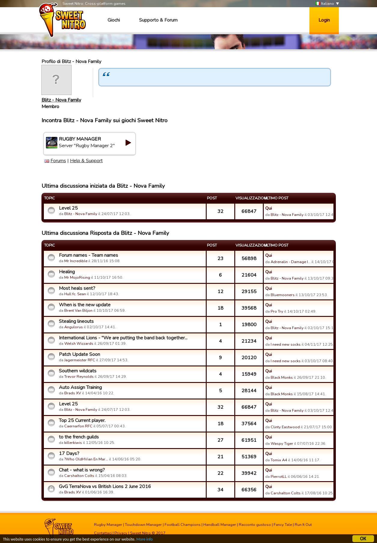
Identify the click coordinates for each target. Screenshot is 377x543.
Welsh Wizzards (78, 343)
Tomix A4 (279, 460)
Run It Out (303, 524)
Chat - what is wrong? (82, 470)
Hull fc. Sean (75, 294)
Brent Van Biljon (78, 310)
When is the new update (85, 305)
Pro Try (277, 311)
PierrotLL (279, 476)
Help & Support (86, 160)
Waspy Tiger (282, 443)
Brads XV (72, 393)
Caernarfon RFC (78, 426)
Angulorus (73, 327)
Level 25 (68, 208)
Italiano (324, 4)
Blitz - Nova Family (61, 100)
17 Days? (69, 453)
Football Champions (183, 524)
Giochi (114, 20)
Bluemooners (283, 295)
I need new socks (286, 344)
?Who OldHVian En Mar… (86, 459)
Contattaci (103, 533)
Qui (268, 208)
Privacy (120, 533)
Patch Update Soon (79, 354)
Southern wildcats (77, 371)
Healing (67, 272)
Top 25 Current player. (82, 420)
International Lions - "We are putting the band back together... (123, 338)
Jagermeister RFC (79, 360)
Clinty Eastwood (285, 427)
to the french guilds (79, 437)
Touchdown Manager (143, 524)
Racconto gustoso (255, 524)
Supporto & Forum (158, 20)
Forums (58, 160)
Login (324, 20)
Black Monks (282, 377)
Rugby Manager (108, 524)
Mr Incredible (75, 261)
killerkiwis (73, 442)
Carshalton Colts (79, 475)
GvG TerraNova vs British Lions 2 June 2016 (105, 486)
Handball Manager (219, 524)
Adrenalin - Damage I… (291, 262)
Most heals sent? (77, 288)
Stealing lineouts (76, 321)
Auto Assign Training (80, 387)
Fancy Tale (283, 524)
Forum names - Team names (88, 255)
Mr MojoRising (77, 277)
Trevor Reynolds (79, 376)
